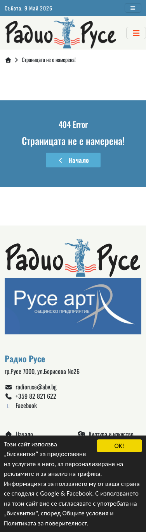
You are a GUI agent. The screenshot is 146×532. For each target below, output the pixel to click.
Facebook (21, 405)
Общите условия (86, 514)
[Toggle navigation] (133, 8)
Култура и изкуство (106, 434)
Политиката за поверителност (45, 524)
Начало (73, 160)
